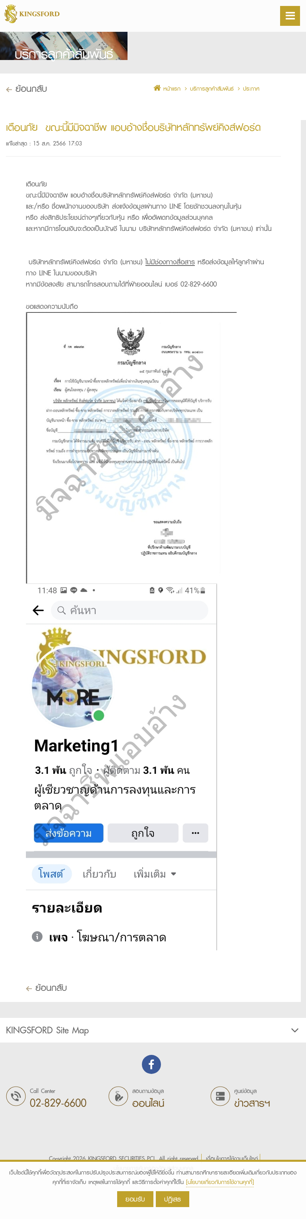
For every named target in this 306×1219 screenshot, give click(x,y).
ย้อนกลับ (46, 1021)
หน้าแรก (166, 123)
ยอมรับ (135, 1199)
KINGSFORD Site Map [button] (153, 1064)
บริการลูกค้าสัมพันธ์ (211, 123)
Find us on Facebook (151, 1099)
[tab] (153, 1064)
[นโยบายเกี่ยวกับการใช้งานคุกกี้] (220, 1182)
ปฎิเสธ (172, 1199)
